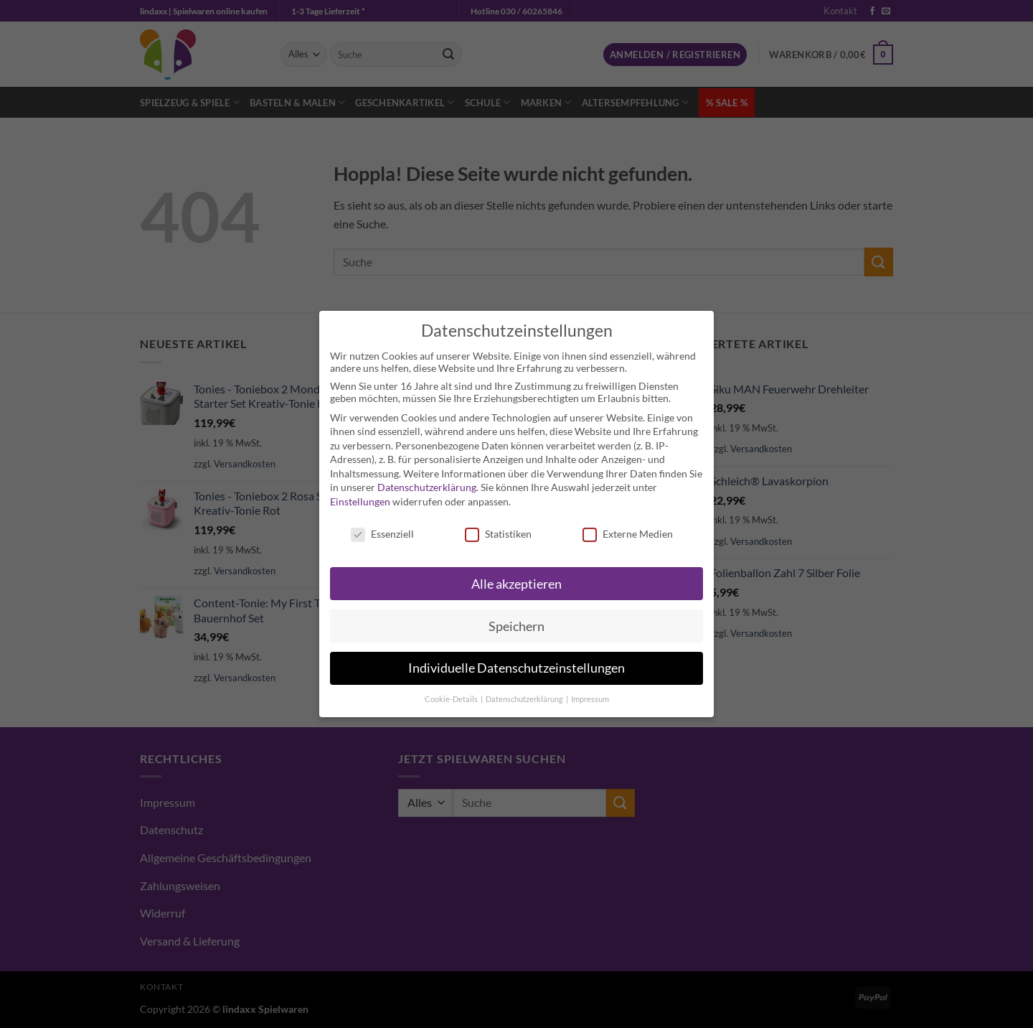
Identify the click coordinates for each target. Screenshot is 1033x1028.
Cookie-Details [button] (452, 699)
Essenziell (382, 534)
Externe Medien (627, 534)
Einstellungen (360, 501)
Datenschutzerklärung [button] (525, 699)
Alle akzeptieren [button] (516, 584)
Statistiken (498, 534)
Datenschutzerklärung (426, 487)
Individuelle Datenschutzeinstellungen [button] (516, 668)
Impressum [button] (590, 699)
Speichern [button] (516, 626)
